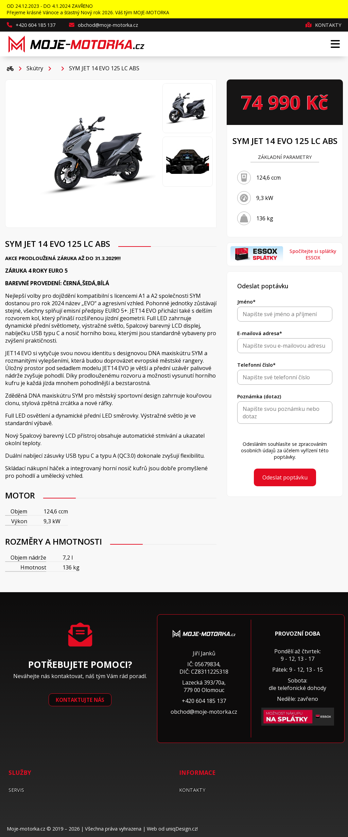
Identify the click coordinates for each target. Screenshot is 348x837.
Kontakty (323, 25)
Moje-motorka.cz (26, 828)
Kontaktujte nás (80, 699)
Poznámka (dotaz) (259, 396)
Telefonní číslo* (256, 365)
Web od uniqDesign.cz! (172, 828)
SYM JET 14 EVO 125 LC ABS (104, 68)
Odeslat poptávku (285, 477)
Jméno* (246, 301)
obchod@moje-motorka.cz (103, 25)
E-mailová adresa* (259, 333)
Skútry (35, 68)
